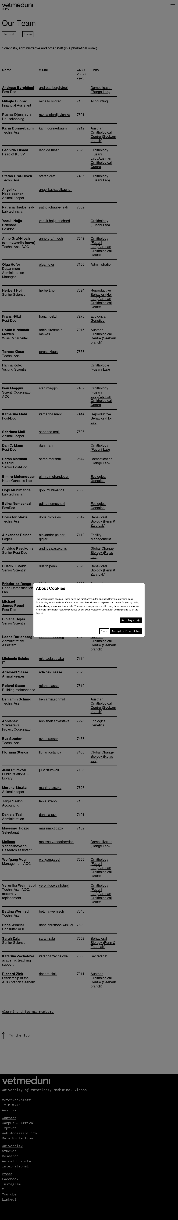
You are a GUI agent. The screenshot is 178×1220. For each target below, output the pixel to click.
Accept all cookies (126, 631)
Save (104, 631)
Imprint (39, 613)
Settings (127, 620)
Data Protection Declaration (99, 609)
